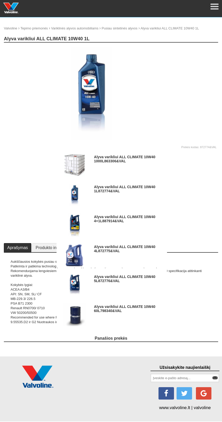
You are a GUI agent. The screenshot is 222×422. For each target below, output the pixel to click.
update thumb (188, 49)
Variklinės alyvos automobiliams (74, 28)
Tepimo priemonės (34, 28)
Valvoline (10, 28)
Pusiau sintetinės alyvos (120, 28)
